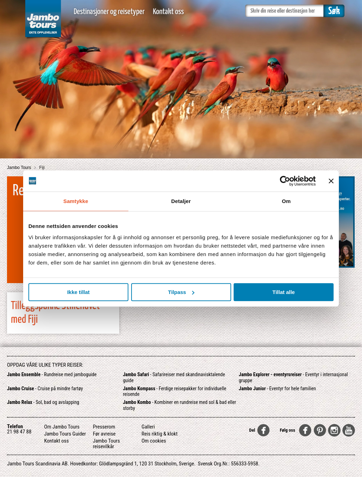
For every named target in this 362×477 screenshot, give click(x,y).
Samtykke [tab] (75, 201)
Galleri (148, 427)
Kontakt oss (168, 12)
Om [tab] (286, 201)
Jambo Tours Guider (65, 434)
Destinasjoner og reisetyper (109, 12)
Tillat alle (284, 292)
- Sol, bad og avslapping (43, 402)
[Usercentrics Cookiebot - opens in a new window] (285, 181)
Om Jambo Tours (62, 427)
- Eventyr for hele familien (277, 388)
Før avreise (104, 434)
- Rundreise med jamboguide (51, 374)
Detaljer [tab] (181, 201)
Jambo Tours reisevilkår (106, 444)
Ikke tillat (78, 292)
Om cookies (154, 441)
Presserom (104, 427)
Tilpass (181, 292)
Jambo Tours (19, 167)
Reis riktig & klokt (160, 434)
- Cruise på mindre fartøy (45, 388)
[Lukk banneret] (331, 180)
